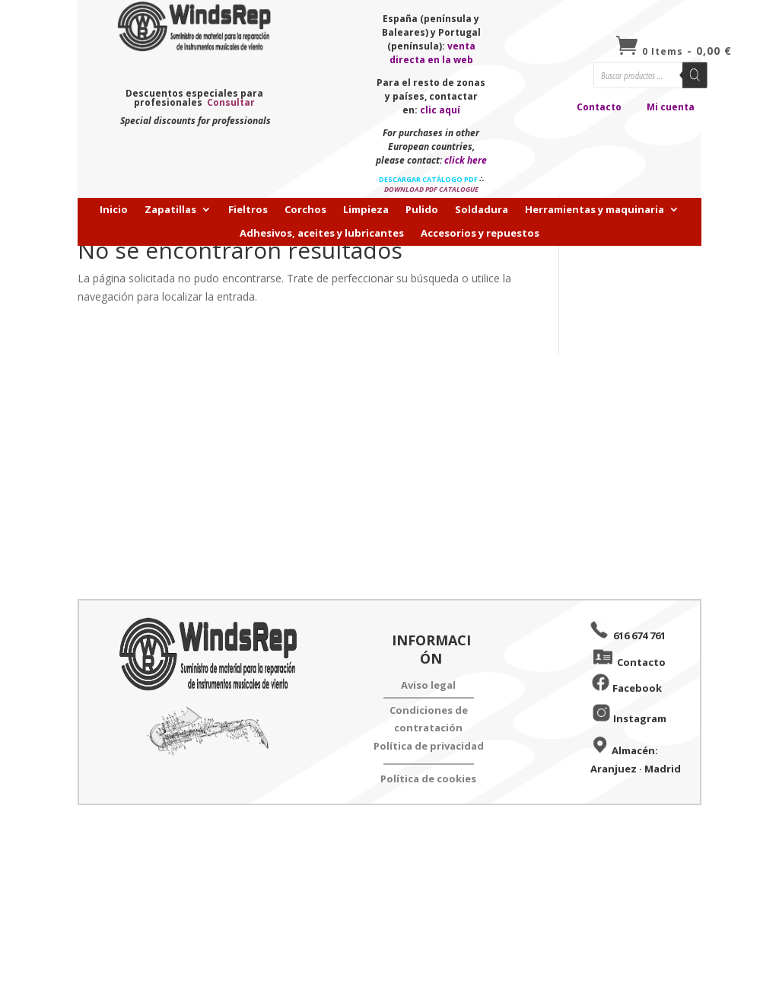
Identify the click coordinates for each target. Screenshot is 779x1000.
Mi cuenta (671, 106)
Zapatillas (170, 210)
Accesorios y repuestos (480, 234)
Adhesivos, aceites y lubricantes (322, 234)
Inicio (114, 210)
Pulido (421, 210)
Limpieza (366, 210)
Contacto (599, 106)
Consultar (231, 102)
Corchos (305, 210)
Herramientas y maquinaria (594, 210)
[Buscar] (694, 75)
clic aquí (440, 110)
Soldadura (481, 210)
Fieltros (248, 210)
